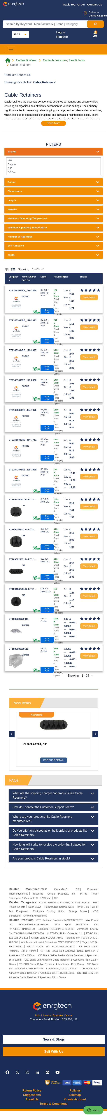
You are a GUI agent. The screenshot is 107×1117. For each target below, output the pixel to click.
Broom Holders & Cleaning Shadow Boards (64, 902)
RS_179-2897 (29, 350)
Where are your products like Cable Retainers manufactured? (53, 819)
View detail (89, 297)
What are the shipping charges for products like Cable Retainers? (53, 795)
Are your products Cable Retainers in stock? (53, 858)
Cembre (53, 164)
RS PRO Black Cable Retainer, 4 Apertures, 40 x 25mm (51, 964)
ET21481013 (15, 380)
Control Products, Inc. (61, 893)
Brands (53, 152)
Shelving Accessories (35, 915)
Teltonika (38, 893)
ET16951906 (15, 499)
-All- (53, 160)
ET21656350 (15, 410)
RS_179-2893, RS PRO (37, 744)
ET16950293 (15, 559)
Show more (47, 311)
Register (62, 36)
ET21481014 (15, 350)
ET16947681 (15, 529)
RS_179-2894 (29, 290)
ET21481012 (15, 290)
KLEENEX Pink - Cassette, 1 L (65, 933)
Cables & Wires (26, 60)
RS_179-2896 (29, 380)
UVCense (45, 898)
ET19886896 (15, 619)
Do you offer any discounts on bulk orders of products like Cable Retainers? (53, 832)
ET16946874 (15, 589)
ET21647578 (15, 469)
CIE (53, 168)
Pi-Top (83, 893)
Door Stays (34, 907)
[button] (95, 34)
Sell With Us (53, 1051)
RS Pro (53, 172)
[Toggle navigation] (11, 49)
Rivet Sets (83, 907)
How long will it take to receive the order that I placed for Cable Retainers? (53, 846)
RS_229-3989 (29, 469)
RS (77, 889)
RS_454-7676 (29, 410)
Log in (60, 32)
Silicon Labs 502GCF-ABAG (47, 937)
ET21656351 (15, 439)
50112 (25, 648)
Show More (53, 123)
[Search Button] (95, 24)
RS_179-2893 (29, 320)
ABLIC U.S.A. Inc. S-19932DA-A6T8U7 (51, 946)
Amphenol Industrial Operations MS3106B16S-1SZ (50, 942)
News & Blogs (54, 1039)
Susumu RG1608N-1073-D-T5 (55, 929)
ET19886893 (15, 648)
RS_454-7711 (29, 439)
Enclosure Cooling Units (48, 911)
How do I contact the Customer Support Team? (53, 807)
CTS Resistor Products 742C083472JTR (59, 920)
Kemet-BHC (60, 889)
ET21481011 (15, 320)
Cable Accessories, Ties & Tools (64, 60)
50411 (25, 619)
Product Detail (53, 760)
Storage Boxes (78, 911)
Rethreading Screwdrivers (59, 907)
